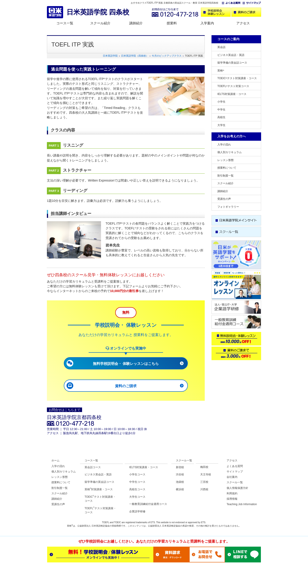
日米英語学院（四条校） (134, 55)
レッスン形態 (225, 160)
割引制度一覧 (225, 175)
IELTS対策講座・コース (231, 94)
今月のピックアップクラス (167, 55)
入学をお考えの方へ (231, 136)
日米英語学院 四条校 (98, 12)
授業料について (226, 167)
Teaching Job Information (242, 504)
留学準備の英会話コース (232, 62)
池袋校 (180, 481)
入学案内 (207, 23)
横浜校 (180, 489)
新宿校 (180, 467)
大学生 (221, 125)
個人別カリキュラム (229, 152)
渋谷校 (180, 474)
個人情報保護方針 (237, 488)
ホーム (55, 460)
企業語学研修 (137, 511)
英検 (220, 70)
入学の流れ (224, 144)
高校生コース (137, 489)
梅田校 (204, 467)
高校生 (221, 117)
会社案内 (232, 477)
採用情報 (232, 498)
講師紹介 (136, 23)
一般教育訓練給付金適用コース (148, 504)
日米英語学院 (110, 55)
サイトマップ (235, 471)
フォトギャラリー (228, 206)
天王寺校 (205, 474)
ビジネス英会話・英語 (230, 55)
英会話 (221, 47)
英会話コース (93, 467)
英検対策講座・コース (99, 489)
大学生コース (137, 496)
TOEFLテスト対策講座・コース (100, 510)
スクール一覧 (184, 460)
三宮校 (204, 481)
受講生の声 (224, 198)
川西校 (204, 489)
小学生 (221, 101)
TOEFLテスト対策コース (233, 86)
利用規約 (232, 493)
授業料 (172, 23)
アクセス (243, 23)
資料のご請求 (126, 386)
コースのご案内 (228, 39)
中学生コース (137, 481)
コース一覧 (64, 23)
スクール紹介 (100, 23)
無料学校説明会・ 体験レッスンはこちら (126, 364)
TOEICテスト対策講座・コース (237, 78)
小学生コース (137, 474)
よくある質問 (235, 466)
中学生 (221, 109)
